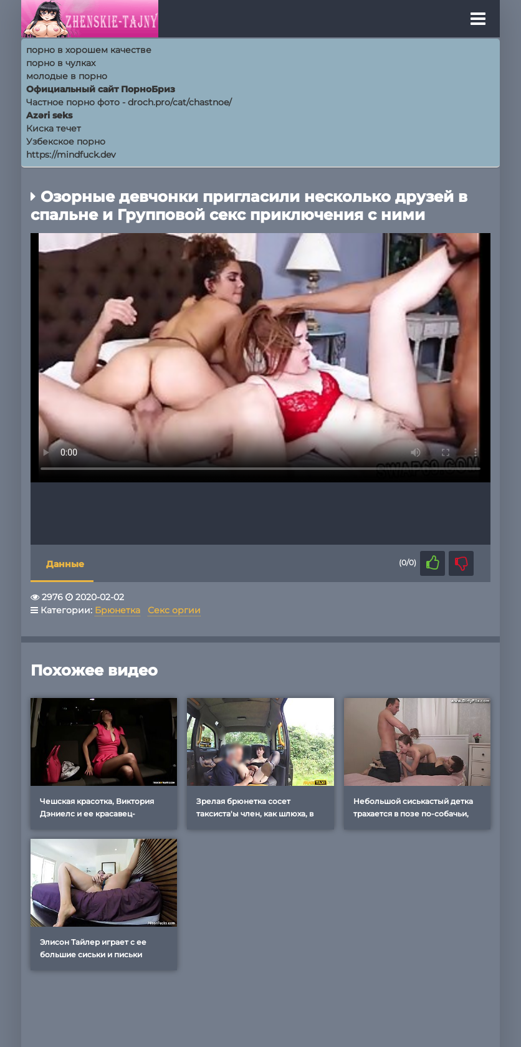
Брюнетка (117, 610)
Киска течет (53, 128)
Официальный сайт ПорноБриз (100, 89)
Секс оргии (174, 610)
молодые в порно (66, 76)
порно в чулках (60, 63)
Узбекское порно (65, 141)
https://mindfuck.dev (71, 154)
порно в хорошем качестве (88, 49)
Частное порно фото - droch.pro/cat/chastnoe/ (129, 102)
